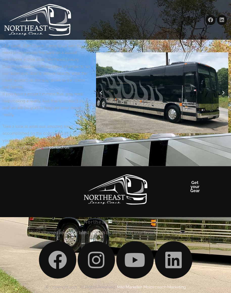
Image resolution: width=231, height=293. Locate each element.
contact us (59, 147)
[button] (178, 20)
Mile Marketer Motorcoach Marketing (151, 287)
